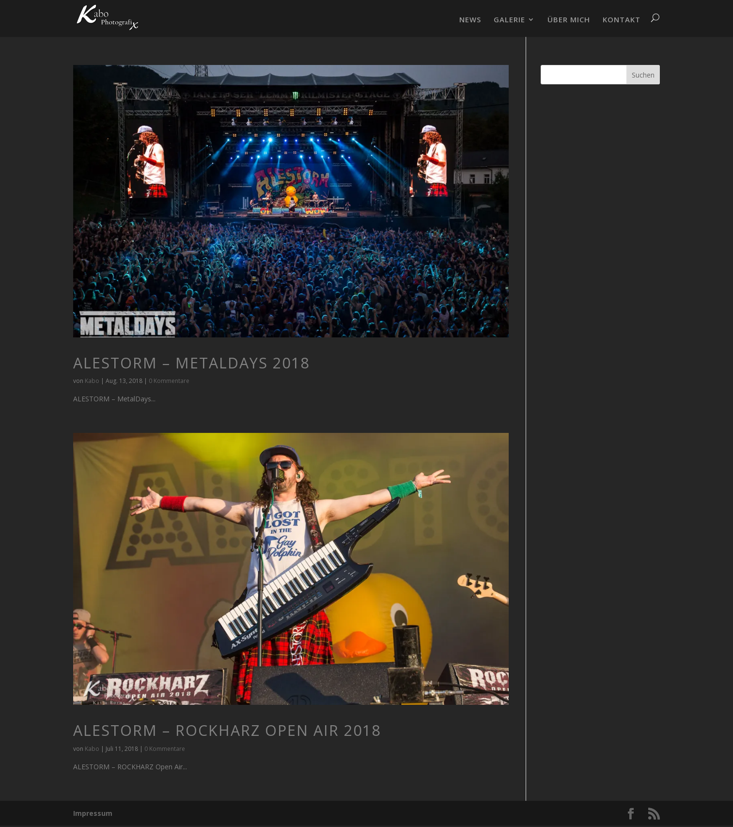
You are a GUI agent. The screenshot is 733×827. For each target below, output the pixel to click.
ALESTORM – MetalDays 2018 (191, 363)
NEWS (470, 20)
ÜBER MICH (568, 20)
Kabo (92, 381)
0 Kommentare (169, 381)
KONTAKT (621, 20)
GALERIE (509, 20)
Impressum (92, 813)
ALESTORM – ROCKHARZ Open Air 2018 (227, 730)
